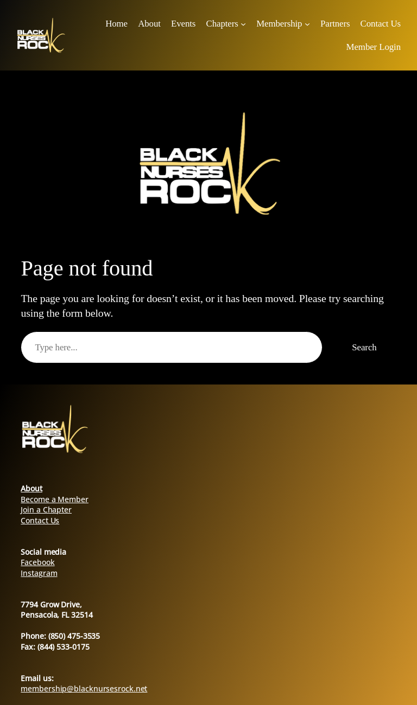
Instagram (39, 573)
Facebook (37, 562)
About (31, 488)
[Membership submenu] (307, 24)
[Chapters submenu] (243, 24)
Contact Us (40, 520)
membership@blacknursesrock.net (84, 688)
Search (364, 347)
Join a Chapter (46, 509)
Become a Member (55, 499)
